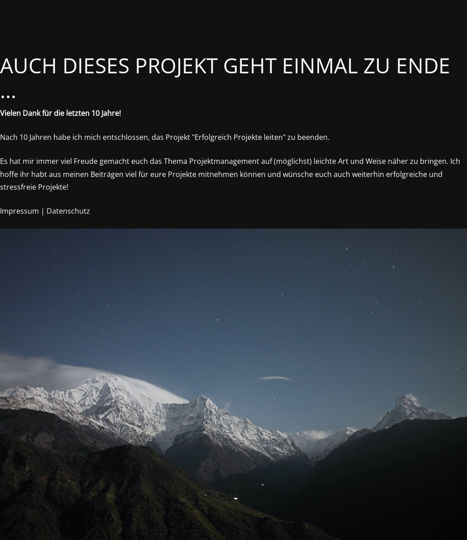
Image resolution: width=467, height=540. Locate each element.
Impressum (19, 211)
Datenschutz (68, 211)
